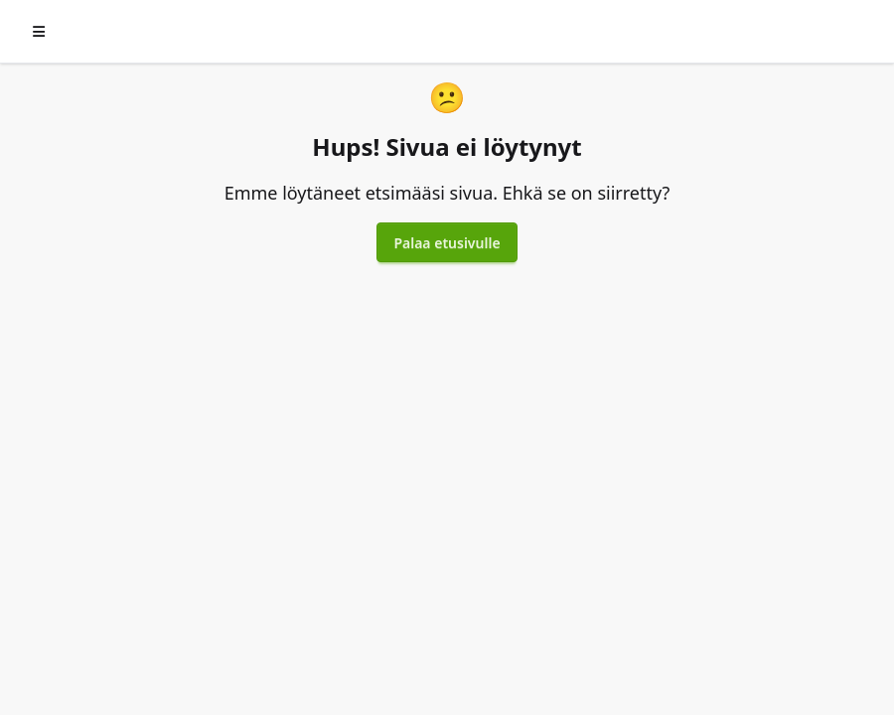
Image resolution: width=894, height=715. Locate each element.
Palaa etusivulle (446, 242)
